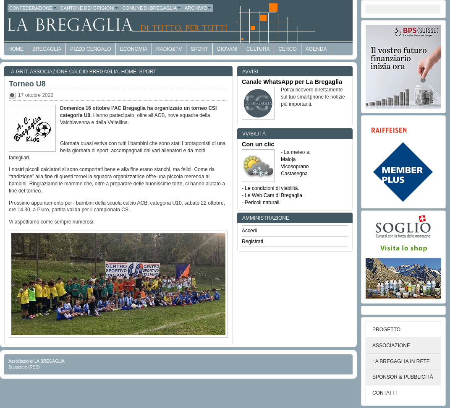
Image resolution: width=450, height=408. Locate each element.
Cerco (287, 49)
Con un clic (258, 144)
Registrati (252, 241)
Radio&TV (169, 49)
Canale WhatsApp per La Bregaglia (292, 81)
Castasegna (294, 174)
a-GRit (19, 72)
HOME (16, 49)
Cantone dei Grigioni (89, 7)
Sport (199, 49)
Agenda (316, 49)
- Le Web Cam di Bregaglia (272, 195)
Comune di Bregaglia (151, 7)
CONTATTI (384, 393)
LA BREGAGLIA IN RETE (401, 361)
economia (133, 49)
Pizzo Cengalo (90, 49)
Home (128, 72)
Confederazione (33, 7)
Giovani (227, 49)
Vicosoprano (295, 166)
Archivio (198, 7)
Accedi (249, 231)
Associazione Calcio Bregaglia (74, 72)
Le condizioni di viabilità (271, 188)
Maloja (288, 159)
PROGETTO (386, 330)
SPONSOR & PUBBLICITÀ (402, 377)
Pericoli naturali (262, 202)
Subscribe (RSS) (23, 367)
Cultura (258, 49)
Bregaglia (46, 49)
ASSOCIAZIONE (391, 345)
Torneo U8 (27, 84)
